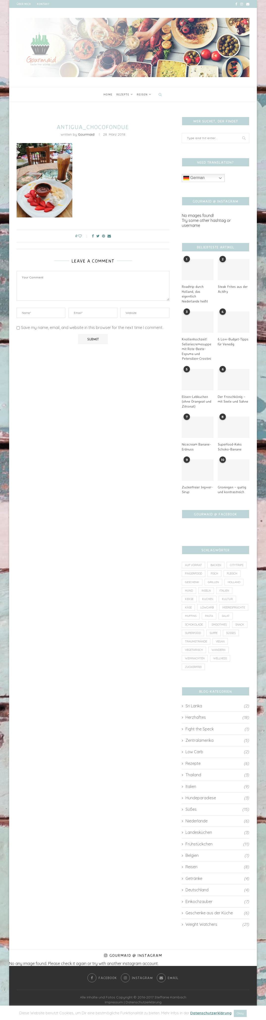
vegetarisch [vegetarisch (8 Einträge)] (194, 650)
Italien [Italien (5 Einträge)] (224, 590)
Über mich (24, 4)
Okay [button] (240, 1013)
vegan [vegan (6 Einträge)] (220, 641)
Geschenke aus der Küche (217, 913)
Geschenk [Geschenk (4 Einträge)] (192, 582)
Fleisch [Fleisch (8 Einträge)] (232, 573)
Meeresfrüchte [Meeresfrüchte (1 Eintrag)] (233, 607)
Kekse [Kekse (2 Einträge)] (189, 599)
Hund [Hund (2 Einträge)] (189, 590)
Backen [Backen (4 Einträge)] (216, 565)
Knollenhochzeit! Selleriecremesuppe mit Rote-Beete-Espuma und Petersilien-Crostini (196, 348)
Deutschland (217, 890)
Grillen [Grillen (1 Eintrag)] (213, 582)
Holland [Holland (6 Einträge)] (234, 582)
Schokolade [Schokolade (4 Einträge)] (194, 624)
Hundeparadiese (217, 798)
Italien (217, 786)
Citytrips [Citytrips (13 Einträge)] (236, 565)
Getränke (217, 878)
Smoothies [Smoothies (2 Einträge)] (219, 624)
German (194, 178)
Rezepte (122, 94)
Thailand (217, 775)
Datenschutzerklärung (143, 1002)
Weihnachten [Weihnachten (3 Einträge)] (195, 658)
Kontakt (43, 4)
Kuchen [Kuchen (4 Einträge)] (207, 599)
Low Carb (217, 751)
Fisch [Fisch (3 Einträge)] (214, 573)
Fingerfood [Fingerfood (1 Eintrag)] (193, 573)
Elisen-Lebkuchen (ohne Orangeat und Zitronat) (196, 401)
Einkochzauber (217, 901)
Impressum (114, 1002)
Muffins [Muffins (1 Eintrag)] (190, 616)
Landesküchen (217, 832)
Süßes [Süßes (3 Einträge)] (231, 633)
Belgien (217, 855)
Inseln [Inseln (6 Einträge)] (206, 590)
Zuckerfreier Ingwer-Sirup (197, 489)
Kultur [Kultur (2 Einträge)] (227, 599)
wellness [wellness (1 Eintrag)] (220, 658)
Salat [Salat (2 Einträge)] (226, 616)
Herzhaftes (217, 717)
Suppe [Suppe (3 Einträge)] (213, 633)
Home (108, 94)
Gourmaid (86, 134)
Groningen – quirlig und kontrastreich (232, 489)
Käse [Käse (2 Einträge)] (188, 607)
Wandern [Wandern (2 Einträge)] (218, 650)
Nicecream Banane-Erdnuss (196, 446)
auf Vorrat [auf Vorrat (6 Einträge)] (193, 565)
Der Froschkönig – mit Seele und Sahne (233, 399)
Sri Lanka (217, 706)
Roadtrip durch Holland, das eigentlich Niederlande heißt (195, 293)
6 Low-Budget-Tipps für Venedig (233, 341)
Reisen (142, 94)
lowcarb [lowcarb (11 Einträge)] (207, 607)
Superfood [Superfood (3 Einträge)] (193, 633)
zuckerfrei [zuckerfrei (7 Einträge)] (193, 667)
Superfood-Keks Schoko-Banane (230, 446)
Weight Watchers (217, 924)
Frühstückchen (217, 844)
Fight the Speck (217, 729)
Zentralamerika (217, 740)
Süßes (217, 809)
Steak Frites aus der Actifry (233, 289)
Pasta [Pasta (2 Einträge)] (209, 616)
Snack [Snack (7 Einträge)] (239, 624)
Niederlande (217, 821)
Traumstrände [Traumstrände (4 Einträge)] (196, 641)
